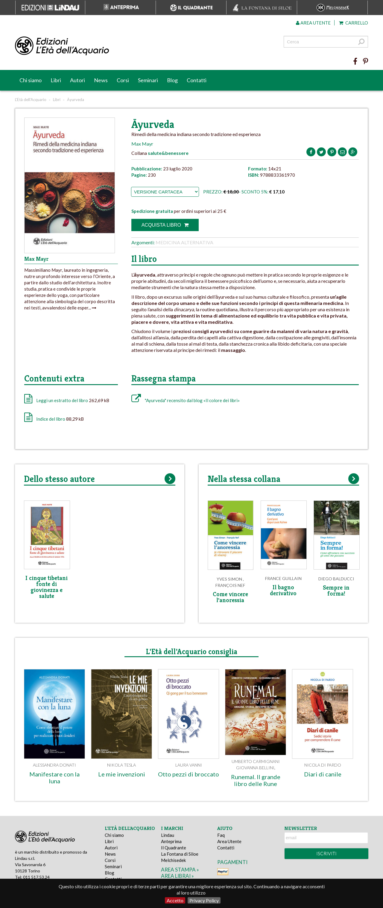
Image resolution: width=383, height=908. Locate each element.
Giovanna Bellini (255, 767)
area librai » (177, 876)
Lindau (167, 835)
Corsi (123, 80)
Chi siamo (30, 80)
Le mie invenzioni (121, 774)
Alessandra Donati (54, 764)
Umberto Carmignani (256, 761)
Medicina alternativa (184, 242)
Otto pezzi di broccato (188, 774)
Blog (172, 80)
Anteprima (171, 841)
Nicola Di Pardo (322, 764)
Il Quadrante (173, 847)
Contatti (196, 80)
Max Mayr (142, 143)
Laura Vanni (188, 764)
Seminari (148, 80)
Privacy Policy (204, 900)
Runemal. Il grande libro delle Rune (255, 780)
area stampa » (180, 869)
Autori (77, 80)
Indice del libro (50, 419)
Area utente (313, 22)
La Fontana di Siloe (179, 854)
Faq (221, 835)
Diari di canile (322, 774)
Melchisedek (173, 860)
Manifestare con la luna (54, 777)
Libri (56, 80)
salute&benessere (168, 153)
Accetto (175, 900)
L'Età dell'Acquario (30, 99)
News (101, 80)
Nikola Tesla (121, 764)
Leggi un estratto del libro (62, 400)
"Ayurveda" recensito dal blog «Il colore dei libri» (185, 400)
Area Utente (229, 841)
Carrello (353, 22)
